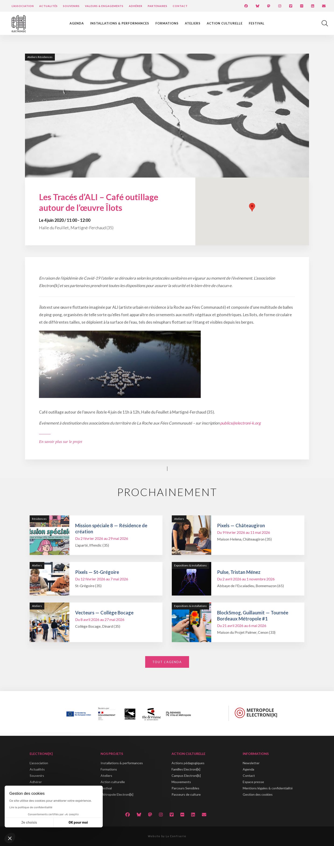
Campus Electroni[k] (186, 775)
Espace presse (253, 782)
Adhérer (135, 5)
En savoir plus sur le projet (60, 441)
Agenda (77, 23)
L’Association (23, 5)
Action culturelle (225, 23)
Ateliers (192, 23)
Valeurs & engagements (104, 5)
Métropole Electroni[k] (117, 794)
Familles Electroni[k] (186, 769)
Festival (256, 23)
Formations (167, 23)
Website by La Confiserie (167, 836)
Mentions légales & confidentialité (268, 788)
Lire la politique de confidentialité (30, 807)
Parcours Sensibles (185, 788)
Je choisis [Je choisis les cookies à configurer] (29, 823)
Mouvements (181, 782)
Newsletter (251, 763)
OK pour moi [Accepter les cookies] (78, 823)
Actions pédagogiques (188, 763)
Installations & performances (119, 23)
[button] (9, 838)
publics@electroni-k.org (240, 423)
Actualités (48, 5)
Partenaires (157, 5)
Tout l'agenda (167, 662)
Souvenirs (71, 5)
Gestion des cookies (258, 794)
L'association (39, 763)
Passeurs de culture (186, 794)
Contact (180, 5)
